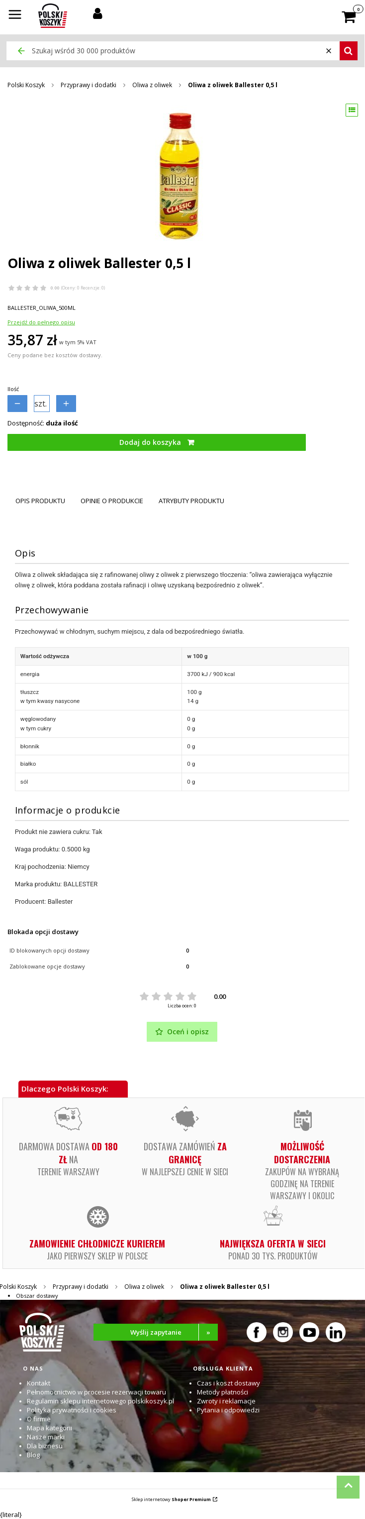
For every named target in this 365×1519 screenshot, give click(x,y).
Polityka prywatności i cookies (71, 1409)
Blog (33, 1454)
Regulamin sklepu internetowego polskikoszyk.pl (100, 1400)
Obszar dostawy (37, 1295)
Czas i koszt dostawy (228, 1383)
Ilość (13, 389)
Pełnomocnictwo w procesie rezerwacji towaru (96, 1391)
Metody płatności (222, 1391)
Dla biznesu (45, 1445)
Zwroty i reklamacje (226, 1400)
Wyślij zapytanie (174, 1332)
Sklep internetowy (171, 1499)
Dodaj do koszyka (150, 442)
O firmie (39, 1418)
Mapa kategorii (49, 1427)
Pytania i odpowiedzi (228, 1409)
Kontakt (38, 1383)
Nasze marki (46, 1436)
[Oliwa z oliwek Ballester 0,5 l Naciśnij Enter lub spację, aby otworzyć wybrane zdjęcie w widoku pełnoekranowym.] (182, 176)
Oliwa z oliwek (152, 85)
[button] (14, 15)
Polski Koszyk (26, 85)
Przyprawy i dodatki (88, 85)
